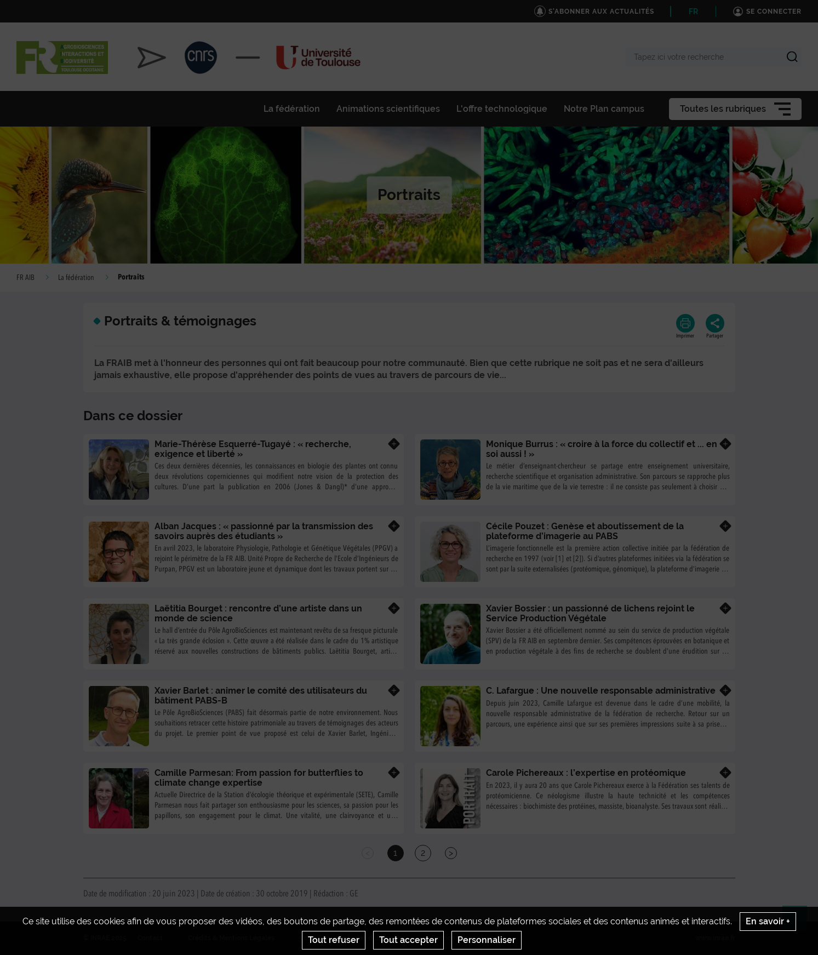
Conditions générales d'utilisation (352, 938)
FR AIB (25, 278)
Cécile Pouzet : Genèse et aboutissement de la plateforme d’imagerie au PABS (585, 531)
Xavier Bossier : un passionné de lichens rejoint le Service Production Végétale (590, 613)
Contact (150, 938)
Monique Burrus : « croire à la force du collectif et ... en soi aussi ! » (601, 449)
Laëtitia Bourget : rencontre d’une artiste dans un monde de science (258, 613)
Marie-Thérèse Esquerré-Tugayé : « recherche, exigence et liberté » (253, 449)
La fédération (76, 278)
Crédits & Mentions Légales (231, 938)
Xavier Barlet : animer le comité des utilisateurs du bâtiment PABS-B (261, 695)
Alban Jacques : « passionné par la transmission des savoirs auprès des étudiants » (264, 531)
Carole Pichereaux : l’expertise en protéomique (586, 773)
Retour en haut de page (799, 922)
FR (693, 11)
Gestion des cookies (462, 938)
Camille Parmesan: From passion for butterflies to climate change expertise (259, 778)
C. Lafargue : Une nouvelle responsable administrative (601, 690)
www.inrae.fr (715, 938)
